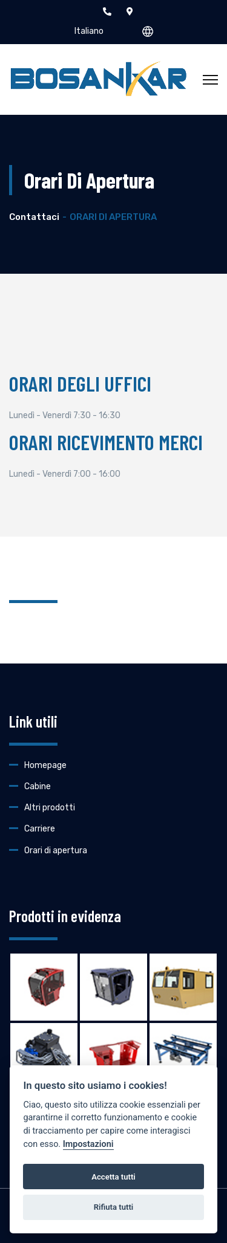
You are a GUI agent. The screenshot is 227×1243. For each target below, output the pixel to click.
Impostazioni (88, 1144)
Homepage (45, 765)
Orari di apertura (55, 850)
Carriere (39, 829)
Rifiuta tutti (114, 1207)
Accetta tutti (113, 1176)
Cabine (37, 786)
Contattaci (34, 216)
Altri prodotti (49, 807)
